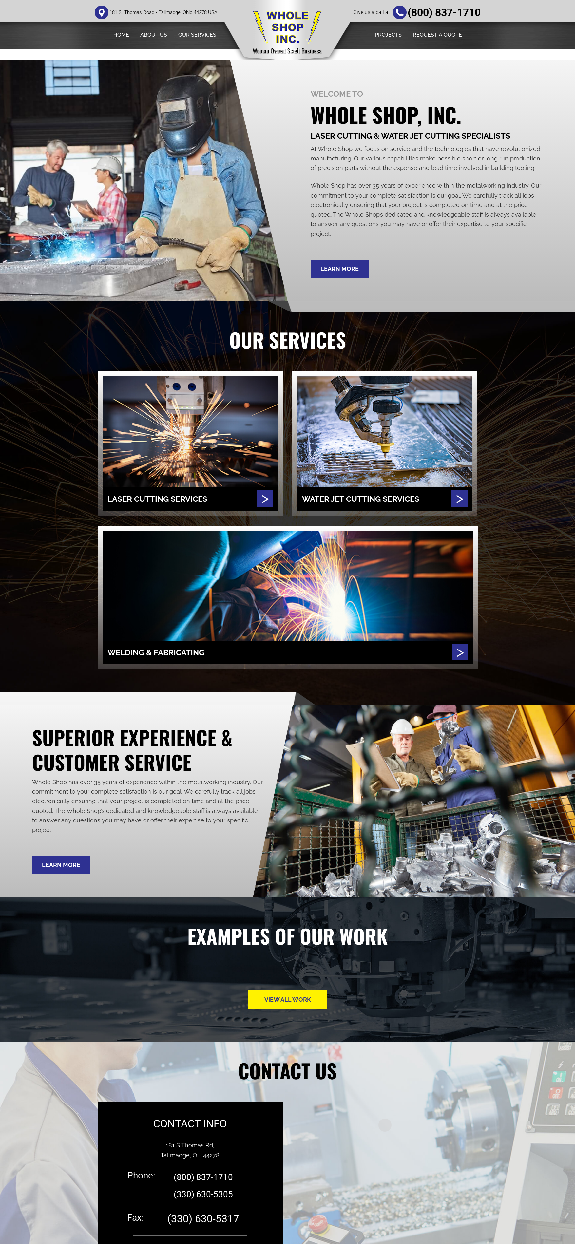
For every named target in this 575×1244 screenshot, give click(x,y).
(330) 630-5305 (203, 1193)
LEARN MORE (339, 268)
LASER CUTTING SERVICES (165, 499)
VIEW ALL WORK (287, 999)
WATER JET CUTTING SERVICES (370, 499)
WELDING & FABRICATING (164, 652)
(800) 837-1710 (444, 12)
